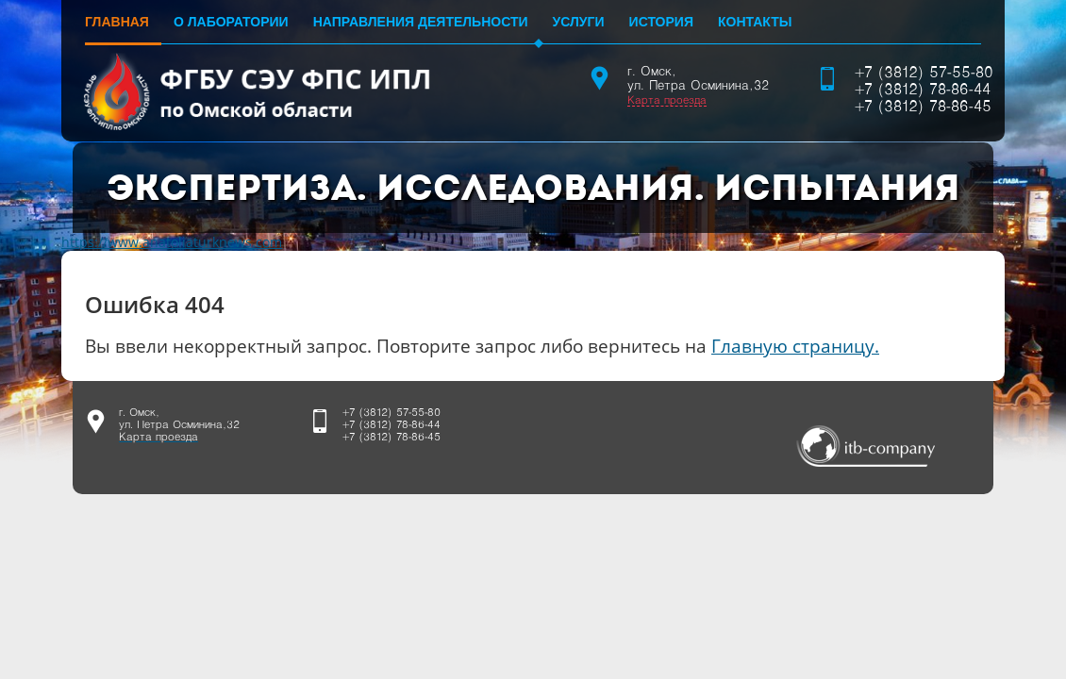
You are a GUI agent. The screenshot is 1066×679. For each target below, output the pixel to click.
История (661, 21)
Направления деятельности (420, 21)
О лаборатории (231, 21)
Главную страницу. (795, 345)
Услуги (579, 21)
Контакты (754, 21)
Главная (117, 21)
